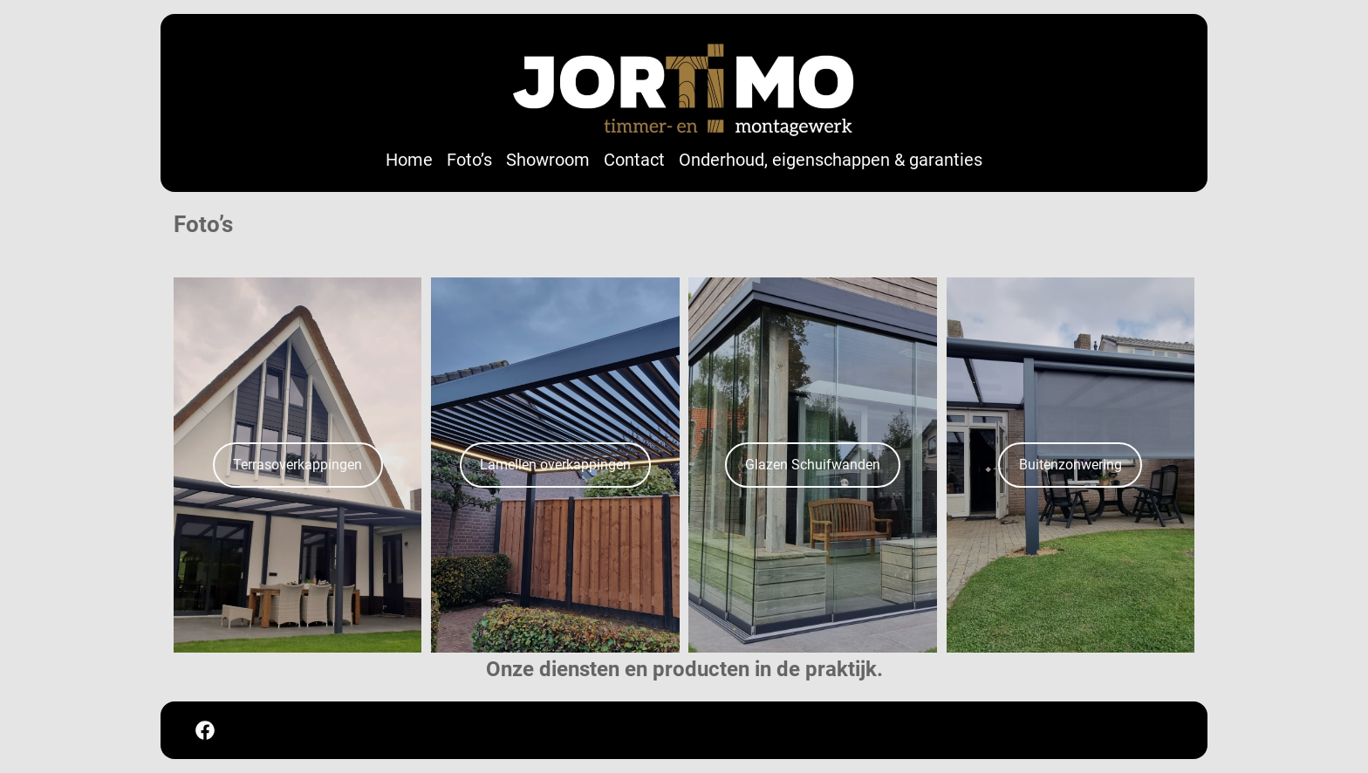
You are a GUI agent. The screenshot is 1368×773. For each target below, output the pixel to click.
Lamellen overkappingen (555, 464)
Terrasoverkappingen (297, 464)
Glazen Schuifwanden (812, 464)
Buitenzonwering (1070, 464)
